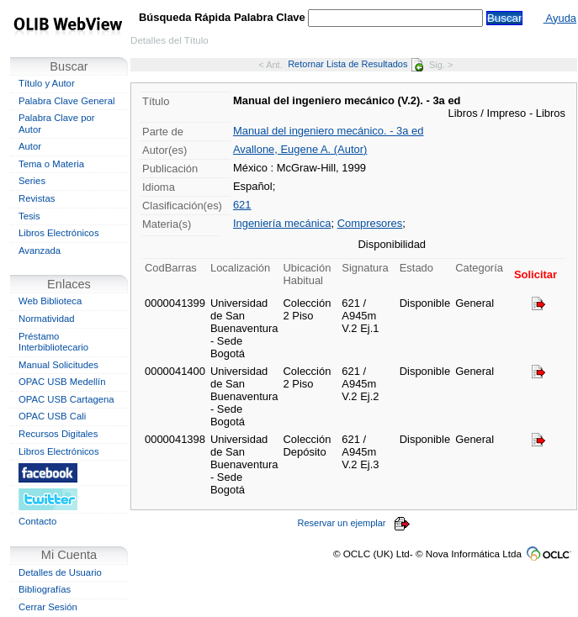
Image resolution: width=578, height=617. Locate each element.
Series (32, 181)
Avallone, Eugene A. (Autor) (300, 149)
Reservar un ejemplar (354, 523)
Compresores (370, 223)
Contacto (37, 521)
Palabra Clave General (66, 101)
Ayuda (560, 18)
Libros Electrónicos (59, 233)
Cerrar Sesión (48, 607)
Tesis (29, 216)
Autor (30, 146)
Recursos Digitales (58, 434)
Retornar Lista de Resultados (355, 64)
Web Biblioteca (50, 301)
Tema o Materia (51, 164)
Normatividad (47, 319)
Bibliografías (45, 589)
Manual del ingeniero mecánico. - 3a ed (328, 130)
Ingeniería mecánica (282, 223)
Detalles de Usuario (60, 572)
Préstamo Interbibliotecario (53, 342)
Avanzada (40, 250)
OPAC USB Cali (52, 416)
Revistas (37, 198)
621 (242, 204)
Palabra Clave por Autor (57, 123)
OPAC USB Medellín (62, 382)
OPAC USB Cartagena (66, 399)
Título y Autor (47, 83)
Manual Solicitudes (58, 365)
